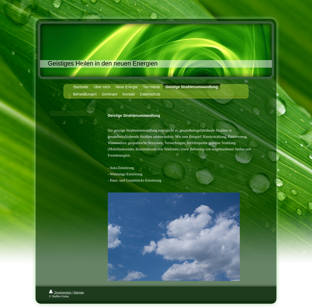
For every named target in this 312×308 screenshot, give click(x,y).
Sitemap (79, 292)
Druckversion (60, 292)
